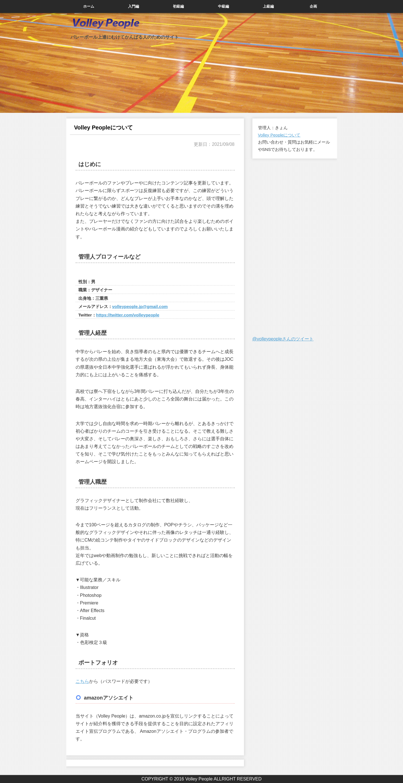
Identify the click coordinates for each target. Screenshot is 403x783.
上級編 (268, 6)
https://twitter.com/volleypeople (127, 315)
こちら (82, 681)
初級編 (178, 6)
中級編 (223, 6)
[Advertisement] (294, 247)
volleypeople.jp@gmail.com (140, 306)
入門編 (133, 6)
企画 (313, 6)
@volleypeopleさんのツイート (283, 338)
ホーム (88, 6)
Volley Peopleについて (279, 135)
